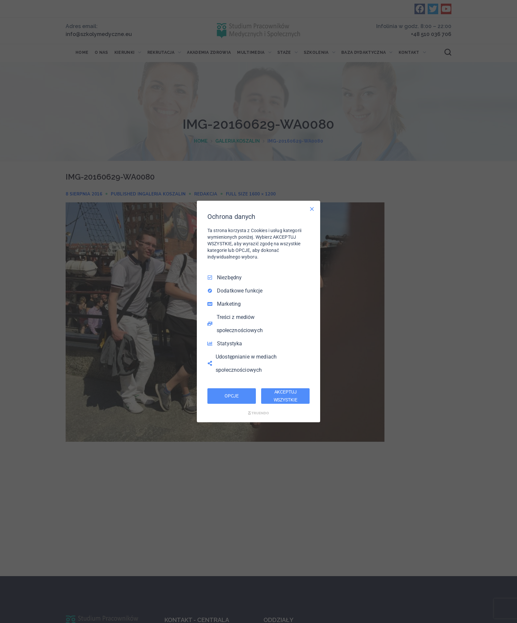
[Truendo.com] (258, 413)
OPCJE (232, 395)
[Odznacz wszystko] (312, 209)
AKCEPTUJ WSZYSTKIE (285, 395)
